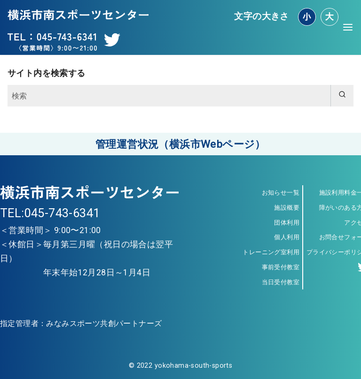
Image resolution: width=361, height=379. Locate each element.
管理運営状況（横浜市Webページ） (180, 144)
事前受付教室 (280, 267)
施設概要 (286, 207)
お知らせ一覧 (280, 192)
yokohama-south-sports (193, 366)
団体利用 (286, 222)
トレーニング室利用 (271, 252)
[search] (341, 95)
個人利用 (286, 237)
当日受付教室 (280, 282)
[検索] (180, 95)
